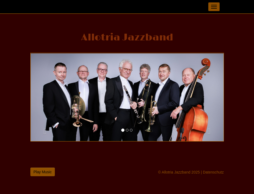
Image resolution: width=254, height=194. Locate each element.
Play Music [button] (43, 172)
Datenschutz (213, 172)
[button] (45, 97)
